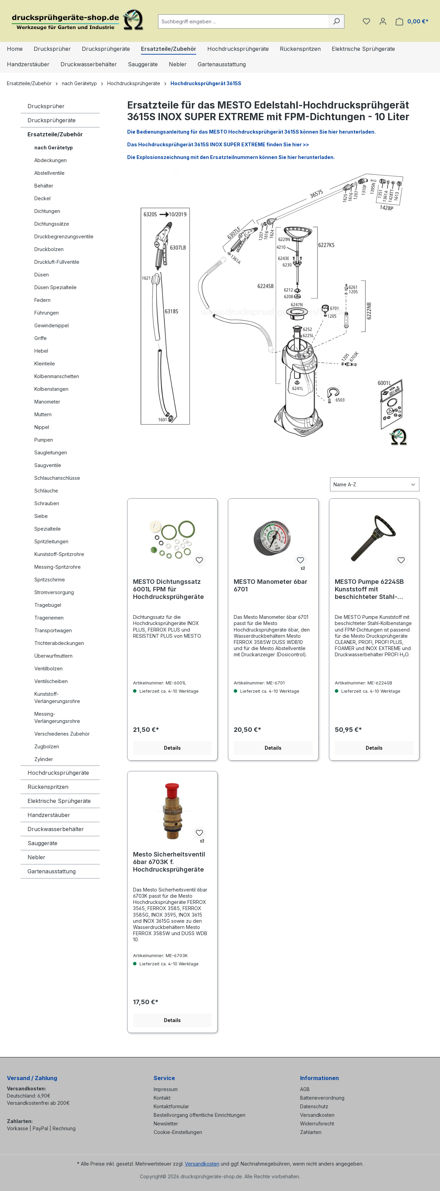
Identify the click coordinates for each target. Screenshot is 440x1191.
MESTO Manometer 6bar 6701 (270, 585)
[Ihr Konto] (383, 21)
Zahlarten (310, 1132)
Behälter (43, 186)
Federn (42, 300)
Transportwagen (53, 630)
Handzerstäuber (49, 815)
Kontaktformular (171, 1106)
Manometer (47, 402)
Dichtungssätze (51, 224)
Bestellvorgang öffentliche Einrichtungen (199, 1115)
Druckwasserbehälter (56, 829)
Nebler (36, 857)
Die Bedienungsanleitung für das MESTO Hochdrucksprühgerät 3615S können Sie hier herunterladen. (251, 132)
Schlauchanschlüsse (57, 478)
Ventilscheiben (51, 681)
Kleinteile (44, 363)
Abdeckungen (50, 160)
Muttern (43, 414)
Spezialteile (47, 529)
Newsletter (166, 1123)
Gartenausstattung (52, 871)
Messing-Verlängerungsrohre (57, 717)
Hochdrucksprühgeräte (58, 772)
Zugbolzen (46, 746)
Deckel (42, 198)
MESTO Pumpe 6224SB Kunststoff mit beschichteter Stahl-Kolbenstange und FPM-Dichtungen (371, 589)
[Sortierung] (374, 484)
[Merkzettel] (366, 21)
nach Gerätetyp (53, 147)
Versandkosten (317, 1115)
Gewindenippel (51, 325)
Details (172, 748)
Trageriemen (49, 618)
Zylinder (43, 759)
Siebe (41, 516)
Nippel (41, 427)
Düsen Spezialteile (55, 287)
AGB (305, 1089)
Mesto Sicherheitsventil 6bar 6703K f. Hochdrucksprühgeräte (169, 862)
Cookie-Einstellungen (178, 1132)
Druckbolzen (49, 249)
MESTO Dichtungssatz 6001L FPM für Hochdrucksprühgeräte (168, 589)
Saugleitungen (50, 452)
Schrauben (46, 503)
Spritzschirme (49, 579)
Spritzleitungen (51, 541)
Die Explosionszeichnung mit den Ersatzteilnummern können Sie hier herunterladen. (231, 157)
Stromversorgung (54, 592)
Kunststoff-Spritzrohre (59, 554)
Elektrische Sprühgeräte (59, 800)
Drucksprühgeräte (52, 120)
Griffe (40, 338)
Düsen (41, 274)
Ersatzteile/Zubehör (55, 134)
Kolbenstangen (51, 389)
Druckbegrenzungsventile (64, 236)
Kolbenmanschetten (56, 376)
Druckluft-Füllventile (56, 262)
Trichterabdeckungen (59, 643)
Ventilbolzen (48, 668)
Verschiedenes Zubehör (62, 734)
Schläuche (46, 491)
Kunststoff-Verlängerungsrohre (57, 697)
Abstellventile (49, 173)
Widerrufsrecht (317, 1123)
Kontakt (162, 1098)
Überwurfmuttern (53, 656)
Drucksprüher (46, 106)
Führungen (46, 313)
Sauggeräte (42, 843)
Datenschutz (314, 1106)
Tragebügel (47, 605)
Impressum (166, 1089)
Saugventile (47, 465)
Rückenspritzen (48, 786)
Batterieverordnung (322, 1098)
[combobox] (243, 21)
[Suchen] (336, 21)
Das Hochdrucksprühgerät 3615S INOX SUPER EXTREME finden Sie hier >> (218, 144)
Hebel (41, 351)
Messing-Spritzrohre (57, 567)
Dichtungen (47, 211)
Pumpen (43, 440)
